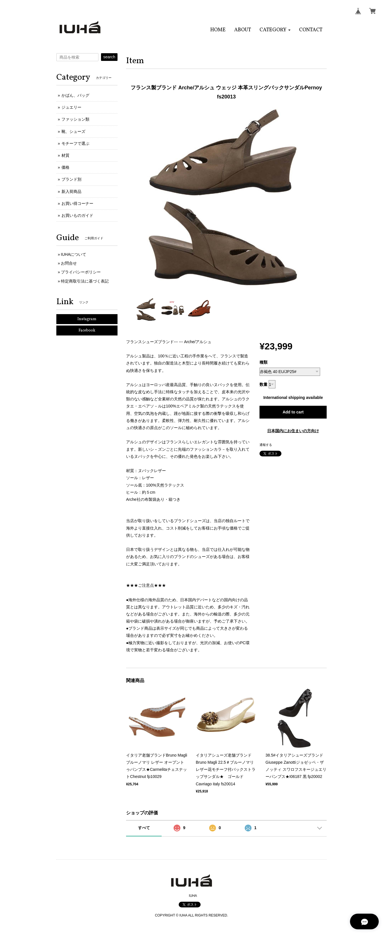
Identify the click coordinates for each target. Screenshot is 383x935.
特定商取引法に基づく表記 (85, 281)
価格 (65, 167)
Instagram (86, 319)
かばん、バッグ (75, 95)
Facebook (87, 330)
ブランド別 (71, 179)
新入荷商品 (71, 191)
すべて (144, 827)
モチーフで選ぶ (75, 143)
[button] (275, 30)
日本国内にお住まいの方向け (293, 431)
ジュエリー (71, 107)
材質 (65, 155)
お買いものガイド (77, 215)
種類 (263, 362)
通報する (266, 444)
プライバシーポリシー (81, 272)
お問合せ (69, 263)
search (109, 57)
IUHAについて (73, 254)
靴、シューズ (73, 131)
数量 (263, 384)
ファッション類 (75, 119)
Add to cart (293, 412)
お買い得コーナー (77, 203)
